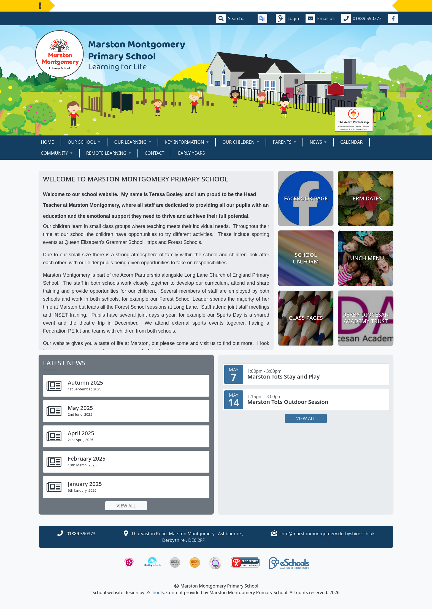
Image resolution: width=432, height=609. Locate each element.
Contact (154, 153)
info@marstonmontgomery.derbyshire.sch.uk (327, 534)
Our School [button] (82, 142)
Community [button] (55, 153)
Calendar (351, 142)
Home (47, 142)
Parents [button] (283, 142)
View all (126, 506)
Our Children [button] (239, 142)
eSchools (154, 592)
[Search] (239, 18)
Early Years (191, 153)
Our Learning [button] (130, 142)
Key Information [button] (185, 142)
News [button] (316, 142)
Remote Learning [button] (107, 153)
